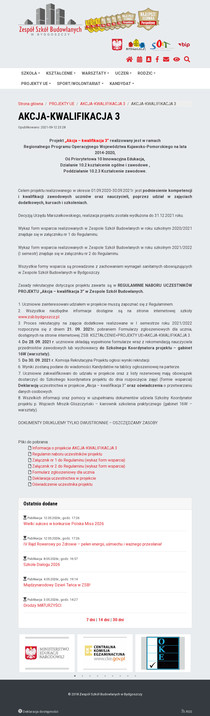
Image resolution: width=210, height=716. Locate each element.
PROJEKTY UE (36, 83)
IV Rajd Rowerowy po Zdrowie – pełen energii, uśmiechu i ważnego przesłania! (92, 544)
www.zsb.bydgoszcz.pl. (39, 316)
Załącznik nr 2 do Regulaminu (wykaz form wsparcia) (78, 466)
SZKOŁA (30, 73)
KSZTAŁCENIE (61, 73)
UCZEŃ (123, 73)
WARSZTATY (95, 73)
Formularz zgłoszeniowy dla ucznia (63, 472)
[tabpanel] (47, 653)
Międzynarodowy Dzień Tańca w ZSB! (57, 585)
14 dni (103, 619)
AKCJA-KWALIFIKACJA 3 (102, 103)
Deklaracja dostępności (40, 711)
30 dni (118, 619)
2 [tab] (82, 675)
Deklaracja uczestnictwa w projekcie (64, 478)
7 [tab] (120, 675)
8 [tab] (127, 675)
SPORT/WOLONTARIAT (80, 83)
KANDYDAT (122, 83)
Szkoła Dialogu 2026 (41, 564)
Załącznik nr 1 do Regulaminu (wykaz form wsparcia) (78, 460)
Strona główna (30, 103)
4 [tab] (97, 675)
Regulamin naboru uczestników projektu (67, 454)
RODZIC (147, 73)
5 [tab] (105, 675)
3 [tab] (90, 675)
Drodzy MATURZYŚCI (42, 605)
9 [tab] (135, 675)
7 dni (90, 619)
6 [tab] (112, 675)
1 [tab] (74, 675)
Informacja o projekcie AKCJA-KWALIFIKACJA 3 (74, 448)
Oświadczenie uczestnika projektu (62, 484)
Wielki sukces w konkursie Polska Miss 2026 (63, 523)
